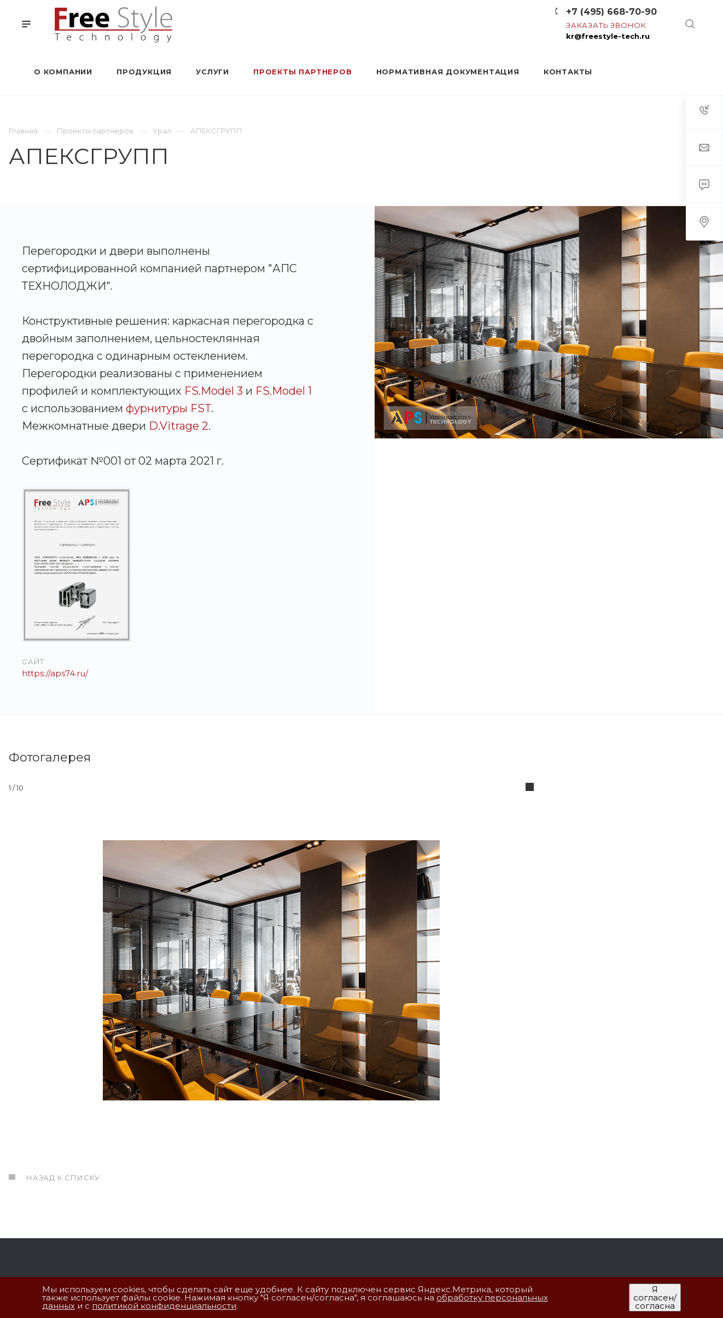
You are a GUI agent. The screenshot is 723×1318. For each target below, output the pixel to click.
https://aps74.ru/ (55, 673)
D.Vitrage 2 (178, 425)
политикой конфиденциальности (164, 1306)
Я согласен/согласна (655, 1297)
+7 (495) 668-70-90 (611, 12)
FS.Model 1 (283, 390)
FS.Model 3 (213, 390)
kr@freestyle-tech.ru (608, 36)
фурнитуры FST (168, 408)
